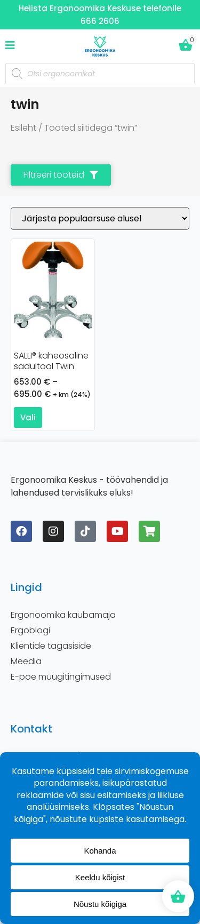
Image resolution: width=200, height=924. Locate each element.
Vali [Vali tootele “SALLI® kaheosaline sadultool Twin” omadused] (28, 417)
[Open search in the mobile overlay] (100, 73)
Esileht (23, 128)
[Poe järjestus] (100, 218)
